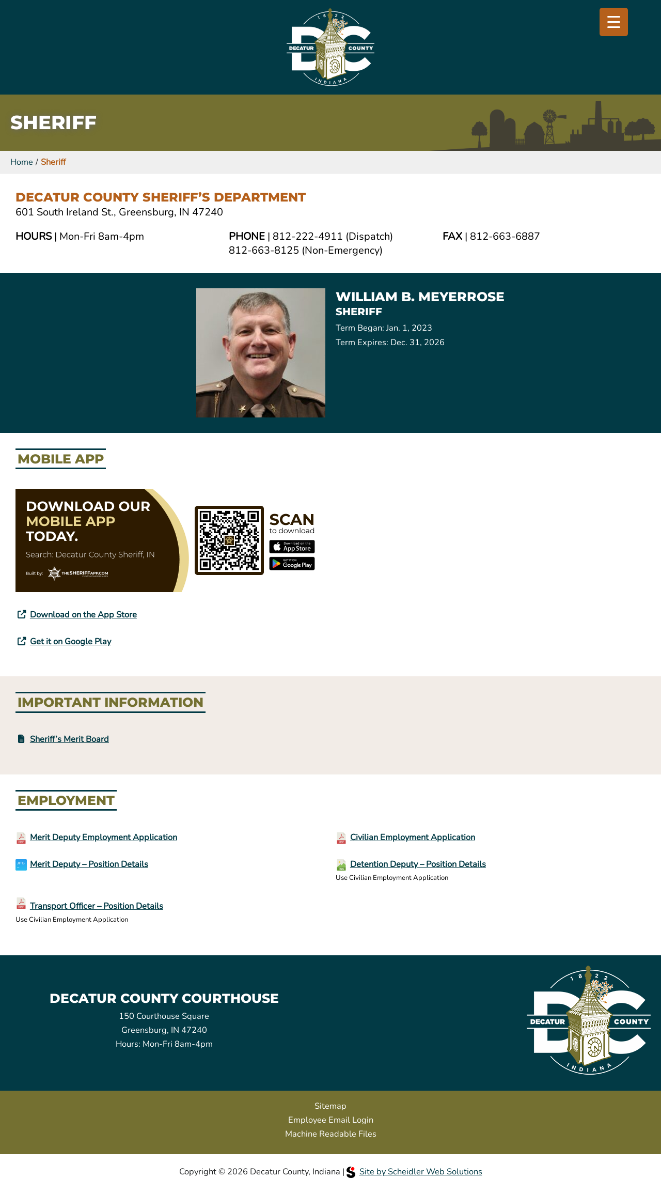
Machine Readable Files (330, 1134)
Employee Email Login (330, 1120)
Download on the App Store (83, 615)
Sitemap (330, 1106)
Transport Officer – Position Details (96, 906)
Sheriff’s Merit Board (69, 739)
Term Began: (360, 328)
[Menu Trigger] (614, 22)
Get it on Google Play (70, 641)
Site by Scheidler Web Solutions (414, 1171)
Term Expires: (362, 342)
